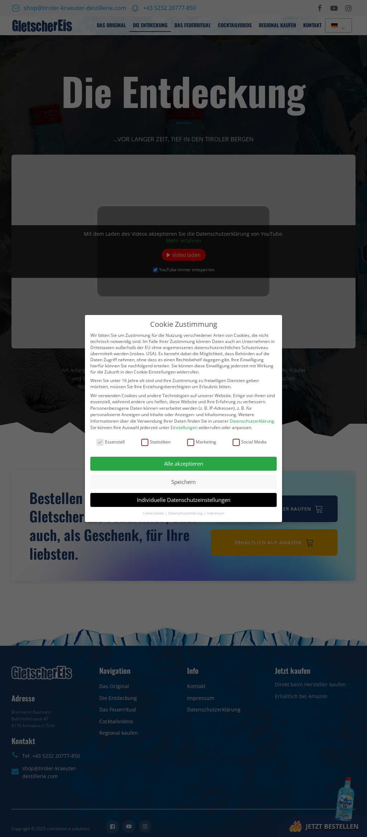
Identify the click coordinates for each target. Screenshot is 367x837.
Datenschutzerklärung (252, 421)
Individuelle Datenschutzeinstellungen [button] (183, 499)
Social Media (250, 442)
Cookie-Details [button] (154, 513)
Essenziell (110, 442)
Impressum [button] (215, 513)
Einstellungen (184, 427)
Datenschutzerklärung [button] (185, 513)
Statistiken (156, 442)
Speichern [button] (183, 481)
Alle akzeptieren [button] (183, 463)
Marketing (201, 442)
